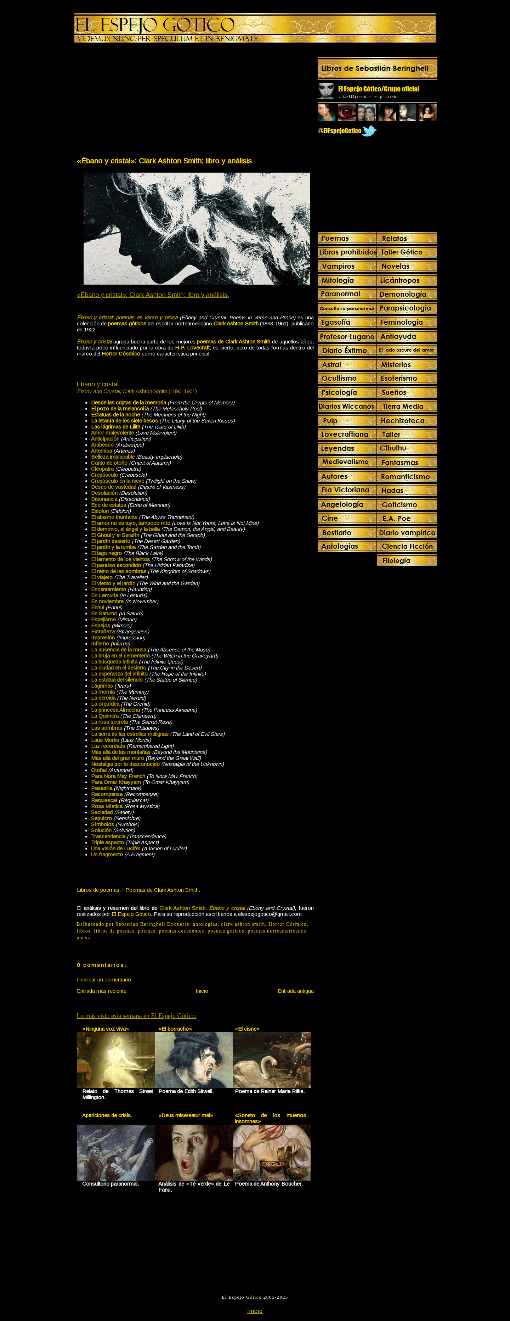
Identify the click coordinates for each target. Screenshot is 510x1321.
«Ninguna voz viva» (105, 1029)
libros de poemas (114, 931)
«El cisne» (247, 1029)
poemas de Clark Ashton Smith (233, 341)
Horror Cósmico (287, 924)
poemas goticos (226, 931)
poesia (84, 937)
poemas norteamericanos (277, 931)
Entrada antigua (296, 991)
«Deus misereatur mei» (185, 1115)
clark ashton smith (243, 924)
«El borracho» (175, 1029)
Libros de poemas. (99, 890)
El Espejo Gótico (131, 914)
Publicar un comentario (104, 979)
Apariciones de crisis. (107, 1115)
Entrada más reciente (101, 991)
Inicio (202, 991)
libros (84, 931)
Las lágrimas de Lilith (115, 427)
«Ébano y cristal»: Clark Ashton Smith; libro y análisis (164, 161)
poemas (146, 931)
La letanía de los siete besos (124, 421)
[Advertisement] (135, 101)
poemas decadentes (181, 931)
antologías (205, 924)
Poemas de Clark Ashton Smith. (162, 890)
